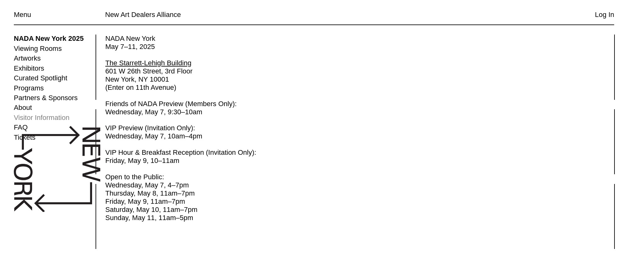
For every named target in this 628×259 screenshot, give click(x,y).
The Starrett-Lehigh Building (148, 63)
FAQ (21, 127)
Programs (29, 88)
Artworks (27, 58)
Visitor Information (41, 117)
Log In (604, 15)
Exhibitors (29, 68)
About (23, 107)
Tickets (25, 137)
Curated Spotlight (40, 78)
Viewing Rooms (38, 48)
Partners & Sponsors (46, 98)
